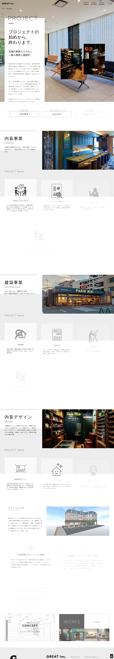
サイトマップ (75, 657)
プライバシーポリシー (91, 657)
